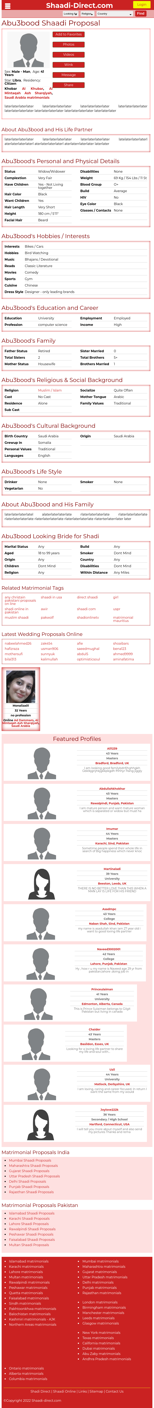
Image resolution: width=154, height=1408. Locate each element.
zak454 (46, 643)
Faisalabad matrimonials (29, 1298)
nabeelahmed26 (18, 643)
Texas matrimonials (98, 1338)
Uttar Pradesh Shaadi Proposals (34, 1176)
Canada (116, 1004)
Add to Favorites (69, 34)
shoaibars (121, 643)
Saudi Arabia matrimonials (27, 98)
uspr (116, 609)
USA (126, 1124)
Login (141, 4)
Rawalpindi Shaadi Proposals (32, 1229)
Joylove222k (110, 1110)
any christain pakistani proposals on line (20, 600)
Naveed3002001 (108, 949)
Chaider (94, 1029)
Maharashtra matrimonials (103, 1267)
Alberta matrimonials (26, 1374)
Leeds (116, 883)
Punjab (114, 803)
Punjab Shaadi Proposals (29, 1187)
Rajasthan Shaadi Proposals (31, 1192)
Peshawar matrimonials (28, 1288)
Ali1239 (112, 748)
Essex (99, 1044)
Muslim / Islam (50, 390)
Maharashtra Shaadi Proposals (33, 1166)
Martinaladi (112, 869)
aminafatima (123, 659)
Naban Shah (98, 923)
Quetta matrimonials (26, 1293)
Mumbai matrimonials (100, 1261)
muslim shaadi (17, 617)
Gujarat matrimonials (99, 1272)
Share (68, 85)
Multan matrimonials (26, 1277)
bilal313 (10, 659)
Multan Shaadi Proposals (29, 1245)
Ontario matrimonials (26, 1368)
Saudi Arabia (20, 726)
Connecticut (113, 1124)
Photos (68, 44)
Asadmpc (109, 909)
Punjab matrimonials (99, 1288)
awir (44, 609)
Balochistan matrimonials (30, 1314)
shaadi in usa (51, 597)
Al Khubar (32, 89)
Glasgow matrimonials (100, 1323)
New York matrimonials (101, 1333)
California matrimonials (101, 1343)
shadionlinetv (88, 617)
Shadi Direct (40, 1391)
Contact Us (115, 1391)
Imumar (112, 829)
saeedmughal (88, 649)
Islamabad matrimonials (29, 1261)
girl (115, 597)
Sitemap (96, 1391)
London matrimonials (99, 1302)
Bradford (101, 763)
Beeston (104, 883)
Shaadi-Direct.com (79, 5)
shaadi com (86, 609)
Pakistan (127, 803)
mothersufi (14, 654)
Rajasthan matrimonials (101, 1293)
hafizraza (12, 649)
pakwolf (47, 617)
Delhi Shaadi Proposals (27, 1181)
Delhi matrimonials (98, 1282)
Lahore (95, 964)
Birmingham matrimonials (104, 1308)
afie (80, 643)
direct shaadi (87, 597)
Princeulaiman (102, 989)
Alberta (104, 1004)
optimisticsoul (88, 659)
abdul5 (82, 654)
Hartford (95, 1124)
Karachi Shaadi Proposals (29, 1219)
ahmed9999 (123, 654)
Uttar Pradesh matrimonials (104, 1277)
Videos (68, 55)
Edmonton (89, 1004)
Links (83, 1391)
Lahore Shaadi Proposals (29, 1224)
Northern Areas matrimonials (32, 1325)
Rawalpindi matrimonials (29, 1282)
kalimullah (49, 659)
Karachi (100, 843)
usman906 (49, 649)
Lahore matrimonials (26, 1272)
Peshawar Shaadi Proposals (31, 1234)
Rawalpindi (99, 803)
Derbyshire (116, 1084)
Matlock (100, 1084)
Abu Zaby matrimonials (101, 1354)
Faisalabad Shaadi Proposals (32, 1240)
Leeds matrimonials (98, 1318)
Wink (68, 65)
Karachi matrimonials (26, 1267)
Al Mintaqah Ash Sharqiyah (20, 721)
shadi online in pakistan (17, 610)
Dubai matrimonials (98, 1348)
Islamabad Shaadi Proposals (32, 1213)
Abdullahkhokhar (112, 789)
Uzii (112, 1069)
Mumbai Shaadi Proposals (30, 1160)
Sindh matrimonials (25, 1303)
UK (127, 763)
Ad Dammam (24, 720)
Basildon (86, 1044)
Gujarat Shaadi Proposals (29, 1171)
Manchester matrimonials (103, 1313)
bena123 (119, 649)
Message (69, 75)
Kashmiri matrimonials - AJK (32, 1319)
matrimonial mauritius (123, 619)
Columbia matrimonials (28, 1379)
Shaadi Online (64, 1391)
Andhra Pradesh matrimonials (106, 1359)
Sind (111, 843)
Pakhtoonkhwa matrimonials (32, 1309)
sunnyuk (48, 654)
